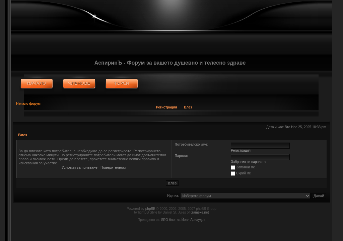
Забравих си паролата (248, 162)
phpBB (150, 209)
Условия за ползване (79, 167)
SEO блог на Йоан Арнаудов (183, 220)
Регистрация (166, 107)
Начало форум (28, 103)
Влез (188, 107)
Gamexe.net (200, 212)
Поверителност (113, 167)
